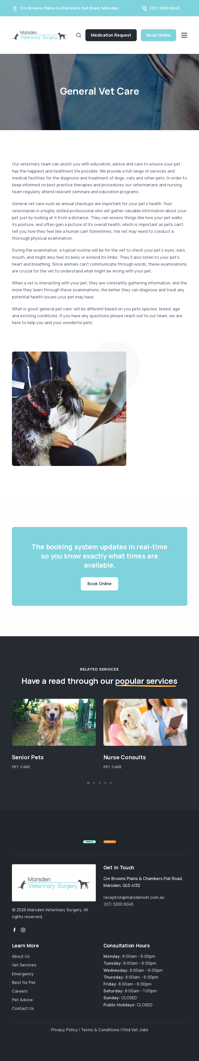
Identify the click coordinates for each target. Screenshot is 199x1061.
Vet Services (24, 965)
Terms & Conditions (100, 1030)
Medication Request (111, 35)
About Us (21, 956)
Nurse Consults (124, 757)
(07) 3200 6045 (165, 8)
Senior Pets (28, 757)
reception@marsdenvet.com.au (133, 897)
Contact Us (23, 1008)
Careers (20, 991)
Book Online (158, 35)
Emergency (23, 974)
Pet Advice (22, 1000)
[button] (88, 783)
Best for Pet (24, 982)
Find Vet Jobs (135, 1030)
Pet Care (21, 766)
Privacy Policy (64, 1030)
